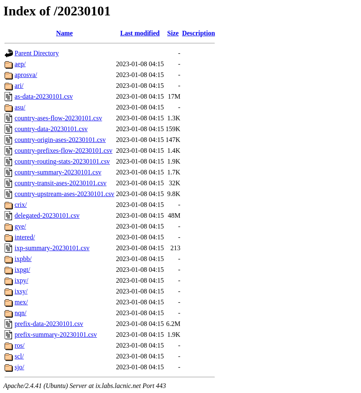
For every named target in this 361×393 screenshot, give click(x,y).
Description (198, 33)
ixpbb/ (23, 258)
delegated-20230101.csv (47, 215)
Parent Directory (37, 53)
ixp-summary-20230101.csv (52, 247)
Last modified (140, 33)
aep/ (20, 63)
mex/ (21, 302)
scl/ (19, 356)
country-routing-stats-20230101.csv (62, 161)
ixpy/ (21, 280)
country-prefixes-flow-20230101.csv (63, 150)
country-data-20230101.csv (51, 128)
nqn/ (20, 312)
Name (64, 33)
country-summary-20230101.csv (58, 172)
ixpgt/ (22, 269)
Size (173, 33)
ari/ (19, 85)
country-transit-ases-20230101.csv (61, 183)
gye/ (20, 226)
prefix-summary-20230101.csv (56, 334)
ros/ (20, 345)
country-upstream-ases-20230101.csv (65, 193)
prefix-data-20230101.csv (49, 323)
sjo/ (19, 367)
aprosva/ (26, 74)
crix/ (21, 204)
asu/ (20, 107)
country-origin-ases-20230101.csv (60, 139)
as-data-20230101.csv (44, 96)
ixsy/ (21, 291)
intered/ (25, 237)
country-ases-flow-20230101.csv (58, 118)
